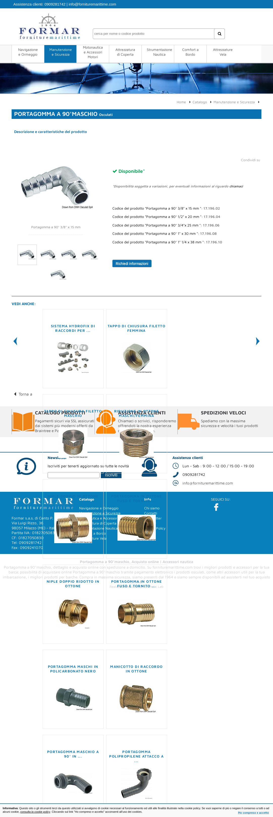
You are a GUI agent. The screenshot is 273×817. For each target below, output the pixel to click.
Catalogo (200, 102)
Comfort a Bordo (190, 51)
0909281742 (54, 4)
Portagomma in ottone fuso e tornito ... (136, 498)
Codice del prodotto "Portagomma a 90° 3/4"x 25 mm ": (166, 225)
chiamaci (236, 186)
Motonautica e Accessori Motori (93, 52)
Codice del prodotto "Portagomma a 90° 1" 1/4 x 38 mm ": (167, 242)
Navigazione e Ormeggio (28, 51)
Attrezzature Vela (223, 51)
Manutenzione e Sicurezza (60, 51)
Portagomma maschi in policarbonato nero (73, 668)
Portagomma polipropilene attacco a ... (136, 756)
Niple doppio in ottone (73, 496)
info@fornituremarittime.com (92, 4)
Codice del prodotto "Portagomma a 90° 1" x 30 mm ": (164, 233)
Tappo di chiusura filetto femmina (136, 328)
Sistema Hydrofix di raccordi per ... (73, 328)
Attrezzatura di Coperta (125, 51)
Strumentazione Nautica (159, 51)
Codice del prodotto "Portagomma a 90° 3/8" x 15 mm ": (166, 208)
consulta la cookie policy (35, 811)
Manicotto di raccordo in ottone (136, 668)
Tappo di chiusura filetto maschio (73, 413)
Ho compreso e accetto (253, 812)
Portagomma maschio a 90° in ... (73, 753)
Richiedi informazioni (132, 264)
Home (181, 102)
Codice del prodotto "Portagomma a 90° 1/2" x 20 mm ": (166, 216)
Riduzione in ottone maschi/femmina (136, 413)
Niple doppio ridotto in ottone (73, 583)
